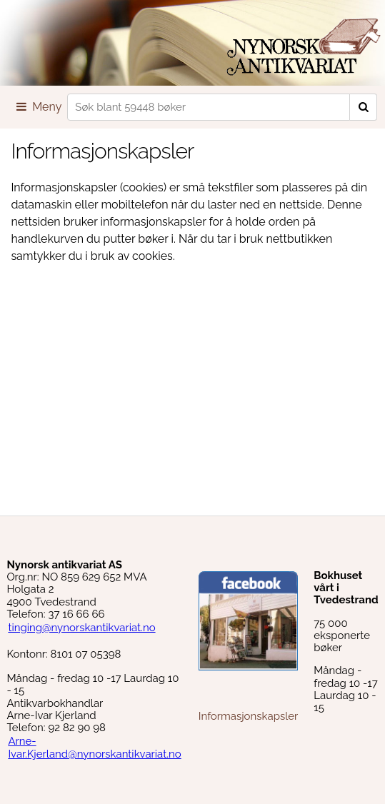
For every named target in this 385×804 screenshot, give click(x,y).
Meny (38, 107)
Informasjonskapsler (249, 716)
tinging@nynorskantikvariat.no (81, 627)
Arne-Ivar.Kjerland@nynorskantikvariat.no (94, 747)
